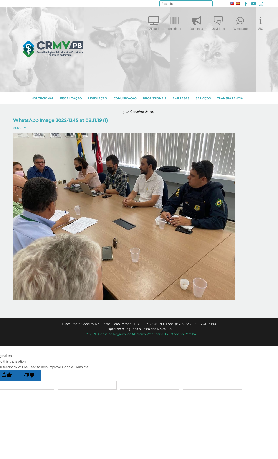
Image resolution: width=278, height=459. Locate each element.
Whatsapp (240, 22)
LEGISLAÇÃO (97, 98)
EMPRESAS (181, 98)
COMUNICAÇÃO (125, 98)
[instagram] (261, 3)
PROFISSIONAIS (154, 98)
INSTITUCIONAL (42, 98)
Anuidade (174, 22)
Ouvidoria (218, 22)
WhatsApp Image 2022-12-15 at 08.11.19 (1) (60, 120)
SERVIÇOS (203, 98)
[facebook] (246, 3)
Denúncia (196, 22)
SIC (260, 22)
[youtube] (253, 3)
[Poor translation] (29, 375)
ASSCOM (19, 128)
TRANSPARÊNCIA (230, 98)
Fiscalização (71, 98)
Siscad (153, 22)
